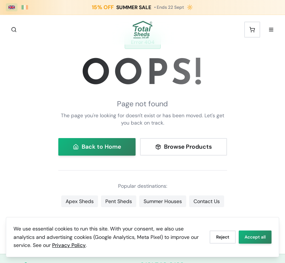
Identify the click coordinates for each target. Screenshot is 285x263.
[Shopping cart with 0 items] (252, 30)
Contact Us (207, 201)
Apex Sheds (80, 201)
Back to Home (97, 146)
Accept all (255, 237)
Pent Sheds (118, 201)
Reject (222, 237)
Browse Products (183, 146)
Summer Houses (163, 201)
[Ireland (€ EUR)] (25, 7)
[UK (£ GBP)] (11, 7)
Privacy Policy (69, 245)
